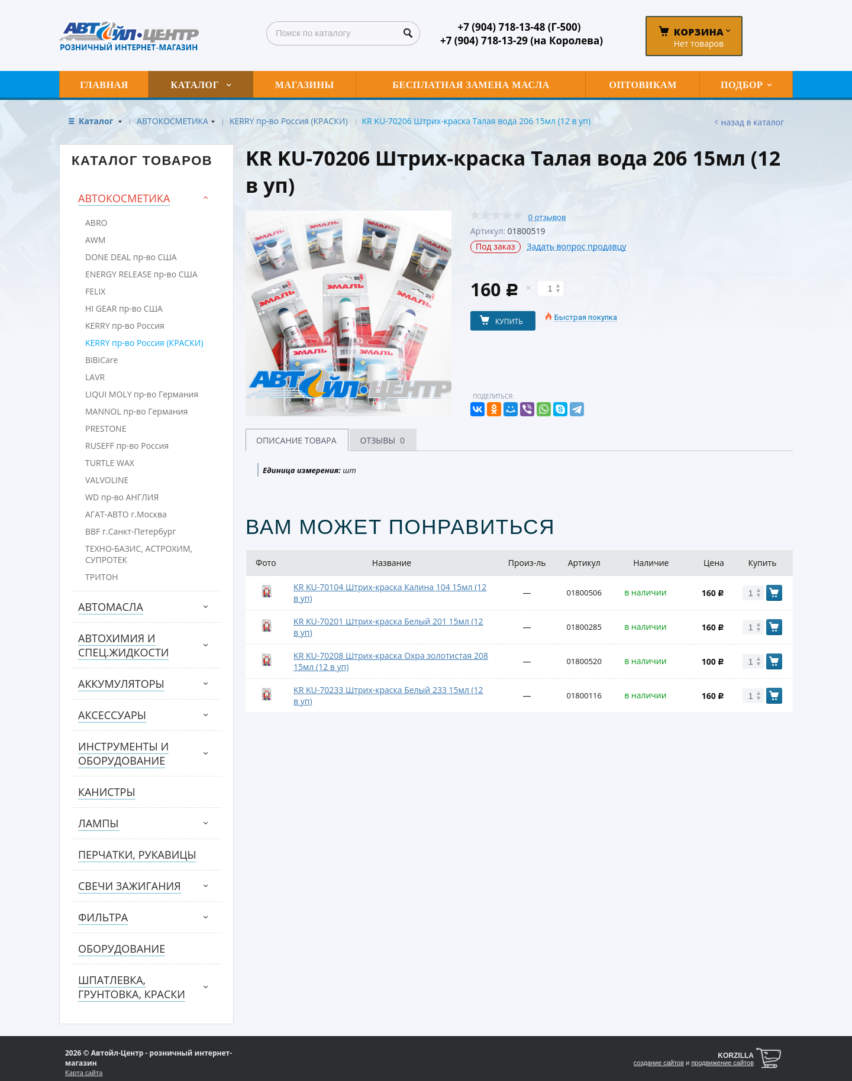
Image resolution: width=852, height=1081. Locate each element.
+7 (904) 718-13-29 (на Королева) (521, 40)
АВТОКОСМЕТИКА (172, 121)
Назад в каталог (752, 122)
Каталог (97, 121)
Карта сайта (83, 1072)
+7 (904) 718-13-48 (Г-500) (518, 27)
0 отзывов (547, 217)
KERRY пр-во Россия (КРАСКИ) (289, 121)
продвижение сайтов (722, 1062)
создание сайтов (659, 1062)
